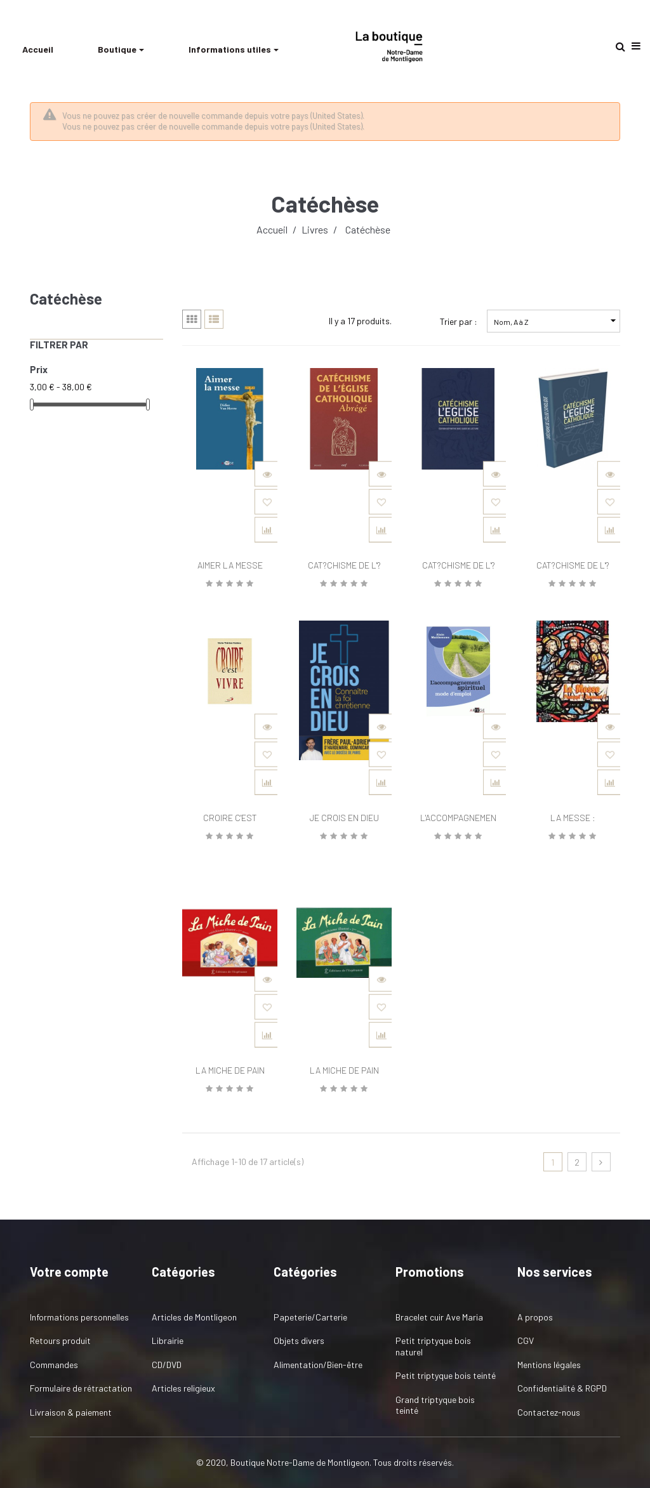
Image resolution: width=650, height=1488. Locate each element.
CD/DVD (167, 1364)
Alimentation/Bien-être (318, 1364)
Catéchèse (66, 298)
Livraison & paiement (71, 1412)
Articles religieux (183, 1388)
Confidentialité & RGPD (562, 1388)
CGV (525, 1340)
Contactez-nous (548, 1412)
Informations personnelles (79, 1317)
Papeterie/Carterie (310, 1317)
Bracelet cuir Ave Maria (439, 1317)
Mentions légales (549, 1364)
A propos (535, 1317)
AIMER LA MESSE (230, 565)
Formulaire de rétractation (81, 1388)
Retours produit (60, 1340)
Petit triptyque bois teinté (445, 1375)
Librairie (167, 1340)
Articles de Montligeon (194, 1317)
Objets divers (299, 1340)
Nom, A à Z (557, 321)
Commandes (54, 1364)
